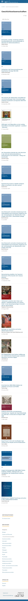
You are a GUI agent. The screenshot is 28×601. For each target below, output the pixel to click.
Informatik (4, 541)
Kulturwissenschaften (6, 543)
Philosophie (4, 552)
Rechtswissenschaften (7, 559)
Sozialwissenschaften (6, 563)
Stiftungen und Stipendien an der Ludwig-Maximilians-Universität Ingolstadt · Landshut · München (14, 126)
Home (3, 6)
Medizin (4, 547)
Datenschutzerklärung (8, 595)
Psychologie (4, 556)
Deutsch (4, 583)
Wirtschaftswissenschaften (8, 572)
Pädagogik (4, 550)
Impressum (5, 593)
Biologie (4, 532)
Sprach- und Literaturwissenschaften (10, 565)
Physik (3, 554)
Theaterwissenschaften (7, 567)
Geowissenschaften (6, 538)
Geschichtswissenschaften (8, 536)
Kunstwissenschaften (6, 545)
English (4, 585)
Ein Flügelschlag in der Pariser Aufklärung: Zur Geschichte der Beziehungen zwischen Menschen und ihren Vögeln (13, 356)
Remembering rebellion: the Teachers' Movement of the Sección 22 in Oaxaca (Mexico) (12, 276)
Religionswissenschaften (7, 561)
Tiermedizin (4, 570)
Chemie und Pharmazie (7, 534)
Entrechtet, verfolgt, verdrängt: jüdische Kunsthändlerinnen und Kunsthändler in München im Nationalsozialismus (12, 41)
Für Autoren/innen (6, 518)
